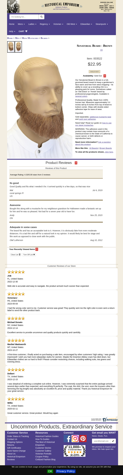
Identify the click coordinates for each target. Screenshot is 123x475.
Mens (21, 24)
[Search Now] (41, 16)
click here (109, 152)
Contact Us (12, 439)
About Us (11, 454)
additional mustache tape (100, 117)
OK (50, 471)
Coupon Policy (41, 456)
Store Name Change (16, 451)
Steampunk (102, 24)
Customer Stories (43, 448)
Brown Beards (106, 148)
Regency (45, 24)
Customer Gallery (43, 451)
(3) (101, 50)
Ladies (32, 24)
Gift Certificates (14, 448)
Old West (72, 24)
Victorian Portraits (43, 454)
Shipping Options (15, 442)
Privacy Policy (66, 471)
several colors (81, 96)
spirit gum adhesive (87, 119)
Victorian (58, 24)
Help (12, 31)
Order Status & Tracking (18, 436)
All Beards (93, 148)
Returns (10, 445)
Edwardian (86, 24)
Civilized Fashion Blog (45, 459)
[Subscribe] (113, 441)
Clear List (15, 255)
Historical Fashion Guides (47, 436)
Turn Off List (29, 255)
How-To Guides (42, 439)
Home (11, 24)
